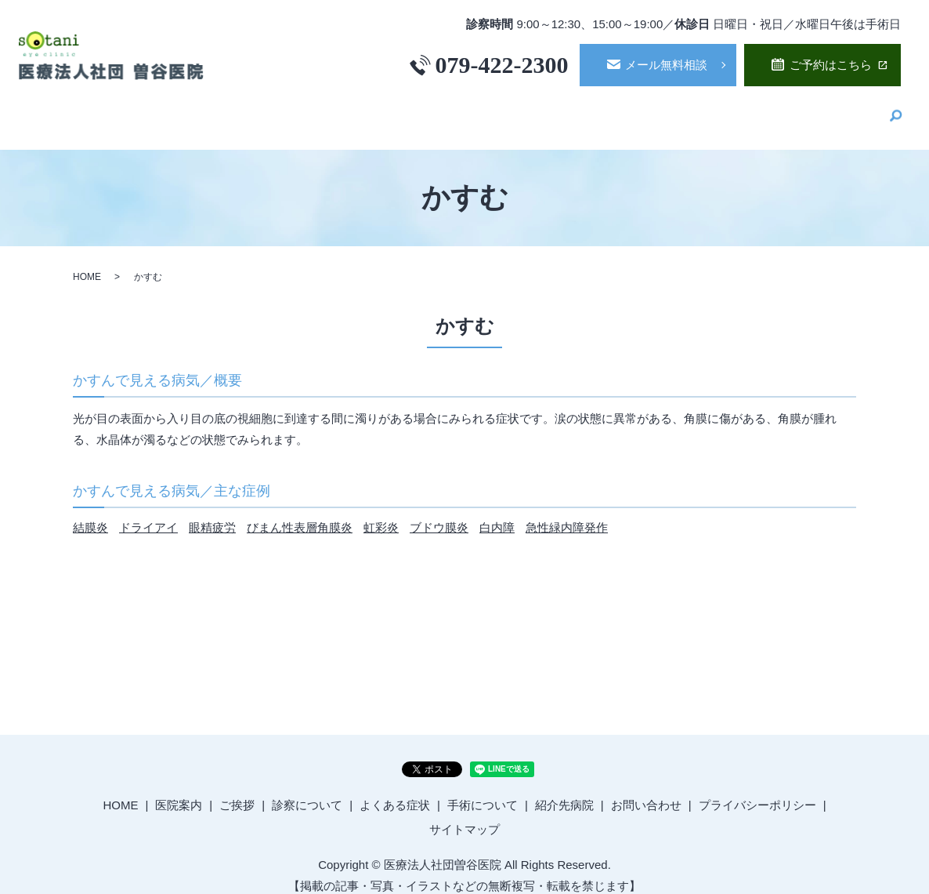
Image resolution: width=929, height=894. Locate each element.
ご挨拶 (467, 110)
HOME (328, 110)
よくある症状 (647, 110)
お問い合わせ (646, 791)
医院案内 (397, 110)
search (896, 111)
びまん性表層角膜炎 (299, 513)
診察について (548, 110)
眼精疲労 (212, 513)
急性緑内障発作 (567, 513)
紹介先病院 (838, 110)
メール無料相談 (666, 64)
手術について (745, 110)
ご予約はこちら (831, 64)
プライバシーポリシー (757, 791)
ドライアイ (148, 513)
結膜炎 (90, 513)
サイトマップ (464, 815)
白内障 (497, 513)
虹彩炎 (381, 513)
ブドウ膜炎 (439, 513)
